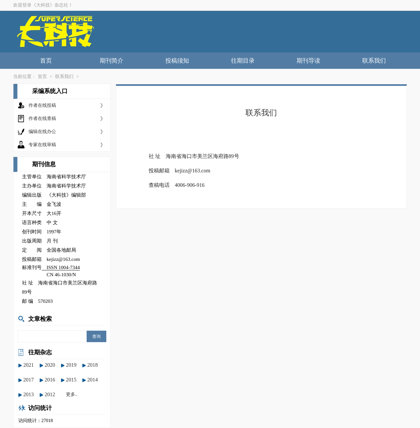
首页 (46, 60)
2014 (92, 379)
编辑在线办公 (42, 131)
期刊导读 (308, 60)
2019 (71, 365)
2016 (50, 379)
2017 (28, 379)
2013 (28, 394)
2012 (50, 394)
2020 (50, 365)
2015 (71, 379)
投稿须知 (177, 60)
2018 (92, 365)
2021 (28, 365)
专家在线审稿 (42, 144)
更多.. (71, 394)
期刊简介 (111, 60)
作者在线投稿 (42, 105)
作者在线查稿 (42, 118)
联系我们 (374, 60)
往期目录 (243, 60)
